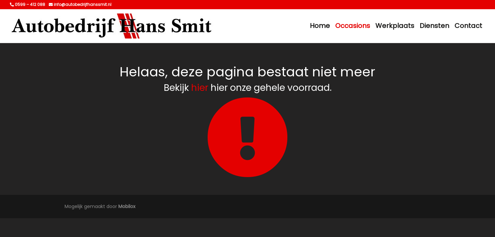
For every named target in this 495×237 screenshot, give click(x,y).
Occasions (352, 25)
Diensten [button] (434, 25)
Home (320, 25)
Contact (468, 25)
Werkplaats (394, 25)
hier (199, 87)
